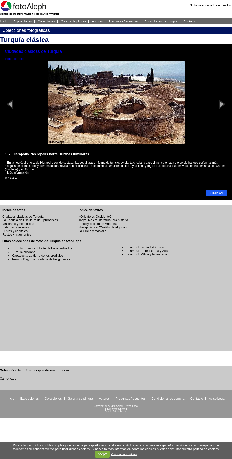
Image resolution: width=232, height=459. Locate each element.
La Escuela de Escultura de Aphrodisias (30, 220)
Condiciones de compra (161, 21)
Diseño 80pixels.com (116, 411)
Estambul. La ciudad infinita (145, 247)
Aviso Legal (217, 398)
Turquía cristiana (23, 252)
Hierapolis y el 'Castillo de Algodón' (103, 227)
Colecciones (46, 21)
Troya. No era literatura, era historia (103, 220)
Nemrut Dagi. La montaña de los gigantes (41, 259)
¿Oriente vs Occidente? (95, 216)
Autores (97, 21)
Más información (18, 172)
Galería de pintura (73, 21)
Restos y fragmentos (16, 234)
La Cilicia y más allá (92, 231)
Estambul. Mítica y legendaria (146, 254)
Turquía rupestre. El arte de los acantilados (42, 248)
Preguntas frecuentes (124, 21)
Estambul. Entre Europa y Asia (147, 251)
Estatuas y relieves (15, 227)
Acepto (102, 454)
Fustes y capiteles (15, 231)
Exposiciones (22, 21)
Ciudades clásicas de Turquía (23, 216)
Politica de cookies (124, 454)
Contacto (189, 21)
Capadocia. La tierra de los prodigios (37, 255)
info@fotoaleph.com (116, 408)
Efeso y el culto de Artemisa (98, 224)
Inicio (3, 21)
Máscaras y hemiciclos (18, 224)
